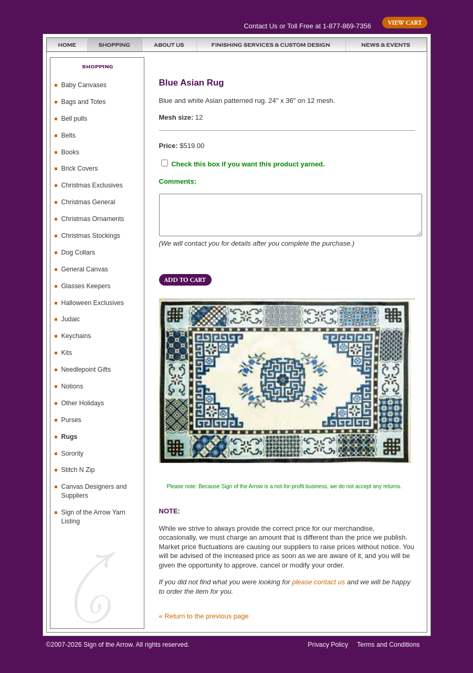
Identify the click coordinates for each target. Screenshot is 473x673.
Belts (68, 135)
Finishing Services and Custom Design (271, 44)
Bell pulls (74, 118)
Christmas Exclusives (92, 185)
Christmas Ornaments (92, 219)
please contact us (318, 590)
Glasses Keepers (86, 286)
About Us (169, 44)
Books (70, 152)
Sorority (72, 453)
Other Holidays (82, 403)
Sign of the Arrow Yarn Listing (93, 517)
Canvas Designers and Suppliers (94, 491)
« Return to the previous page (204, 624)
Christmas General (88, 202)
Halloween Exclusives (92, 303)
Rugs (69, 436)
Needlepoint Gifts (86, 369)
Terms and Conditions (388, 652)
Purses (71, 420)
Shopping (115, 44)
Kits (66, 352)
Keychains (76, 336)
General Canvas (84, 269)
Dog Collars (78, 252)
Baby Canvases (84, 85)
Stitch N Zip (78, 470)
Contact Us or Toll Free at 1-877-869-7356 (307, 26)
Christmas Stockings (91, 235)
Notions (72, 386)
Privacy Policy (328, 652)
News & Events (386, 44)
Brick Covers (79, 168)
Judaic (70, 319)
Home (67, 44)
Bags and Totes (83, 102)
